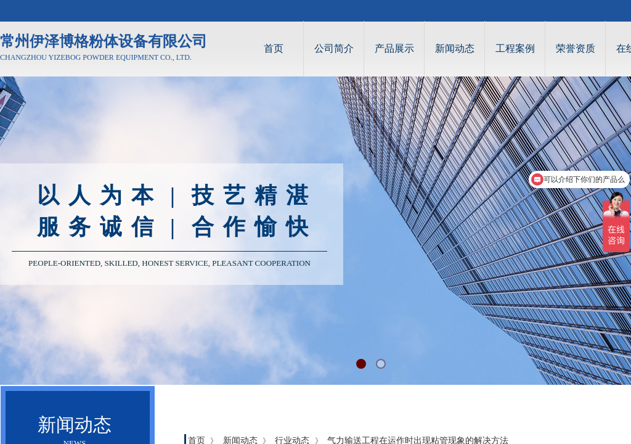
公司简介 (334, 48)
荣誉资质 (575, 48)
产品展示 (394, 48)
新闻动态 (454, 48)
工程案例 (515, 48)
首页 (273, 48)
